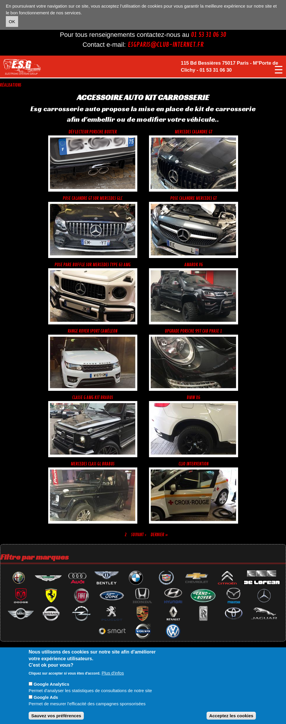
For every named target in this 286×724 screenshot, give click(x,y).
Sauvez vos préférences (56, 715)
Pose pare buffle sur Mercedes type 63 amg (93, 265)
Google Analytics (51, 684)
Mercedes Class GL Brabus (93, 464)
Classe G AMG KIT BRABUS (92, 397)
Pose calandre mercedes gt (193, 198)
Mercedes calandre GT (193, 132)
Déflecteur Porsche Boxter (93, 132)
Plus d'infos (113, 672)
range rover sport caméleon (92, 331)
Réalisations (10, 85)
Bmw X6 (193, 397)
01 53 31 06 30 (208, 35)
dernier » (159, 535)
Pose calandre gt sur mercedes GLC (92, 198)
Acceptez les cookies (231, 715)
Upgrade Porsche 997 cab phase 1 (193, 331)
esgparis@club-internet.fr (166, 45)
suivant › (138, 535)
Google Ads (46, 697)
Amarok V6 (193, 265)
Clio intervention (193, 464)
